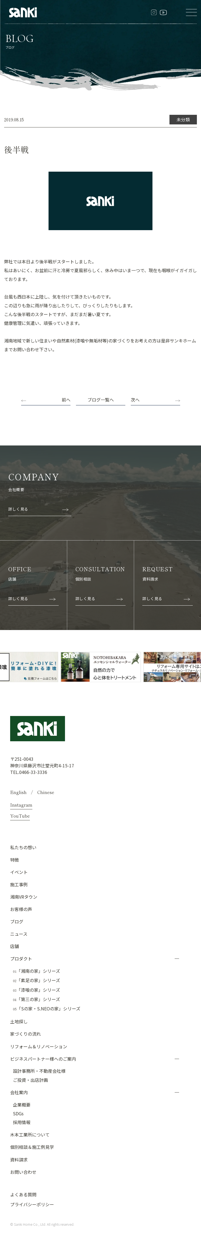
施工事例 (19, 884)
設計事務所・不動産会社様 (39, 1070)
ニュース (18, 933)
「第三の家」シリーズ (36, 999)
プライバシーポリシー (32, 1204)
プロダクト (21, 958)
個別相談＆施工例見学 (32, 1146)
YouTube (20, 815)
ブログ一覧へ (100, 399)
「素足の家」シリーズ (36, 980)
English (18, 792)
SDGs (18, 1113)
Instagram (21, 804)
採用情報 (21, 1122)
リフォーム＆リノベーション (38, 1046)
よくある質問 (23, 1194)
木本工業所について (30, 1134)
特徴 (14, 859)
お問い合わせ (23, 1171)
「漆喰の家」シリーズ (36, 990)
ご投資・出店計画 (30, 1079)
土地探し (19, 1021)
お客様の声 (21, 909)
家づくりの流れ (25, 1033)
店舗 (14, 946)
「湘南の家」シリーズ (36, 971)
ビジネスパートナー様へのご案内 (43, 1058)
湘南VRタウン (23, 896)
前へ (66, 399)
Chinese (45, 792)
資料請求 (19, 1159)
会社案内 (19, 1092)
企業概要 (21, 1104)
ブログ (16, 921)
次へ (135, 399)
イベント (19, 871)
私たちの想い (23, 847)
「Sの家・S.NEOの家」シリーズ (46, 1008)
